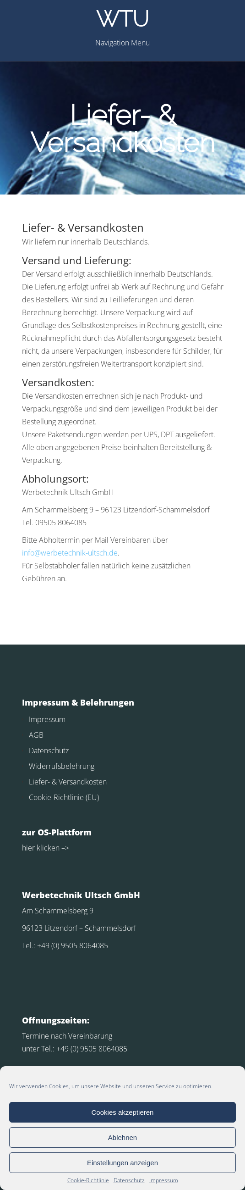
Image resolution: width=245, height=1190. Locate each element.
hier (28, 848)
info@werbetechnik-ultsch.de (70, 553)
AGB (36, 735)
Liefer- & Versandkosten (68, 782)
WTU (122, 19)
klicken (47, 848)
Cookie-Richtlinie (88, 1180)
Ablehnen (122, 1137)
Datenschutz (129, 1180)
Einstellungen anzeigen (122, 1163)
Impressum (163, 1180)
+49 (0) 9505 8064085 (72, 945)
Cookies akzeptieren (123, 1112)
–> (64, 848)
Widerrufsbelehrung (61, 766)
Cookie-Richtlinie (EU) (64, 797)
